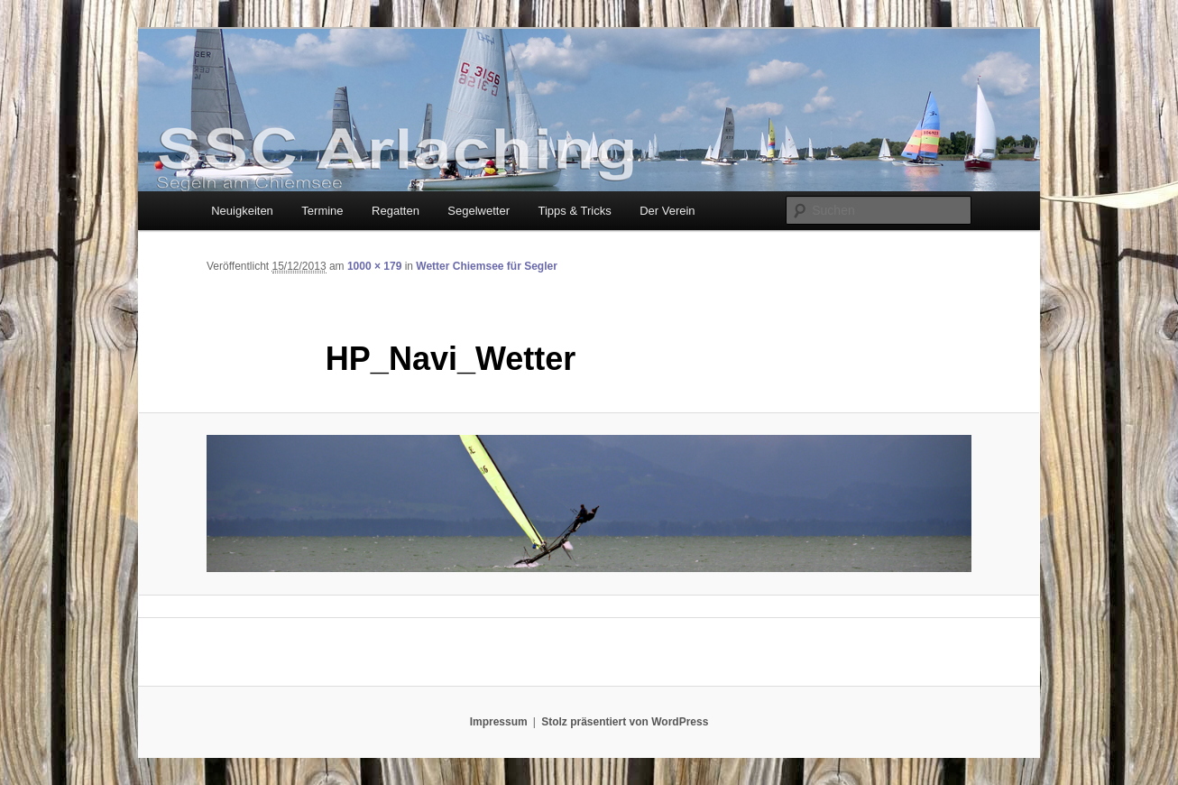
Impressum (499, 722)
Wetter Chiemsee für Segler (486, 266)
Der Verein (667, 210)
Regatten (395, 210)
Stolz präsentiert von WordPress (624, 722)
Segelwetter (478, 210)
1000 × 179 (374, 266)
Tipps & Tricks (575, 210)
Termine (322, 210)
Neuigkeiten (242, 210)
